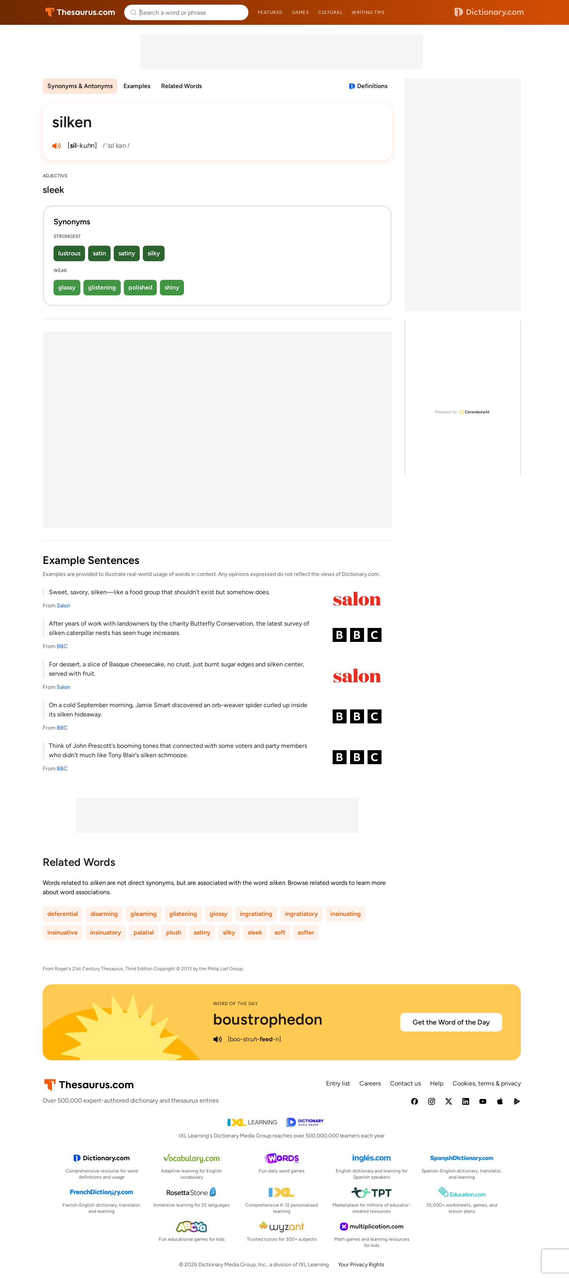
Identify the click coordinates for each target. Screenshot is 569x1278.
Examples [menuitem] (136, 86)
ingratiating (256, 913)
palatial (144, 932)
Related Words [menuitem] (181, 86)
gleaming (143, 913)
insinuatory (105, 932)
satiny (126, 253)
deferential (62, 913)
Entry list (338, 1083)
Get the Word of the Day (451, 1022)
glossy (218, 913)
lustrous (69, 253)
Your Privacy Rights (361, 1264)
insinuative (62, 932)
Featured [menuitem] (270, 12)
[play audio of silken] (56, 146)
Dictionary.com (489, 12)
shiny (172, 287)
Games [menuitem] (300, 12)
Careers (370, 1083)
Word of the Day (235, 1003)
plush (173, 932)
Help (436, 1083)
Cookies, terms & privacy (487, 1083)
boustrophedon (268, 1019)
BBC (62, 646)
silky (153, 253)
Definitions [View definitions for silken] (372, 86)
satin (99, 253)
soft (279, 932)
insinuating (345, 913)
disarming (104, 913)
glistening (102, 287)
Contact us (405, 1083)
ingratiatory (301, 913)
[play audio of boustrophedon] (217, 1039)
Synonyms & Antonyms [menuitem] (80, 86)
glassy (67, 287)
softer (306, 932)
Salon (63, 605)
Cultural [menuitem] (330, 12)
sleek (255, 932)
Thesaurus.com (80, 12)
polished (140, 287)
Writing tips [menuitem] (368, 12)
